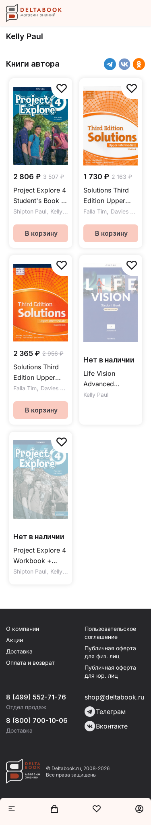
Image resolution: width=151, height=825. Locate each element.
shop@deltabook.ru (114, 697)
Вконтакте (106, 726)
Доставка (19, 651)
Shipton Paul (29, 211)
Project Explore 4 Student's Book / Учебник (39, 196)
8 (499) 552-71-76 (36, 697)
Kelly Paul (62, 211)
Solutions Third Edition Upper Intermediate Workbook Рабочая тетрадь (110, 196)
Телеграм (105, 711)
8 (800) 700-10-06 (37, 720)
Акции (14, 640)
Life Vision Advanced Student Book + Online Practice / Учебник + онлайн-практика (110, 379)
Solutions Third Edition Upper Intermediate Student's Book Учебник (36, 373)
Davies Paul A (129, 211)
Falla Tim (95, 211)
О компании (22, 628)
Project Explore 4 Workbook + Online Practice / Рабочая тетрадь (39, 556)
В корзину (41, 233)
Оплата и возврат (30, 662)
